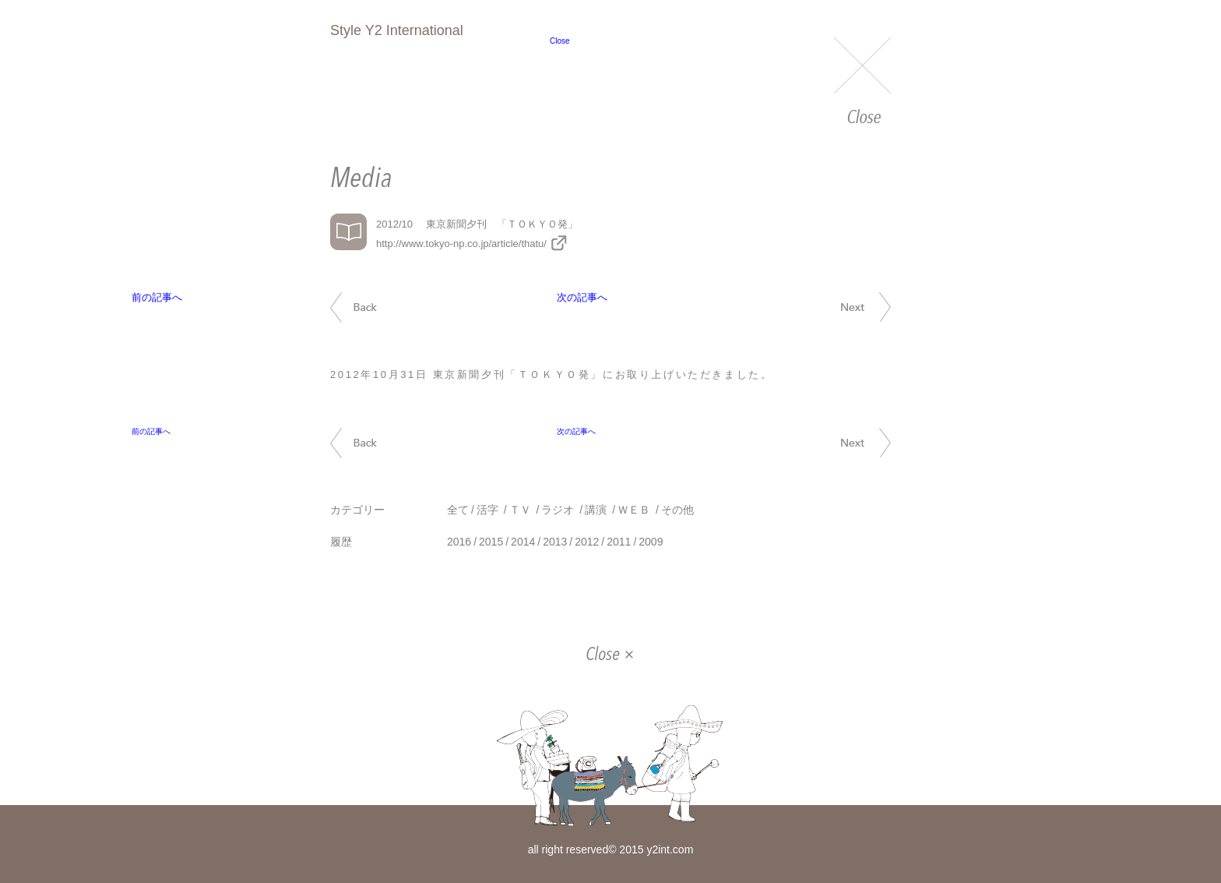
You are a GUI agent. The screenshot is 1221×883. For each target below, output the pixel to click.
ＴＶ (520, 509)
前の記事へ (371, 307)
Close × (610, 655)
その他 (677, 509)
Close (862, 82)
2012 (587, 541)
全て (458, 509)
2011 (619, 541)
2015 (491, 541)
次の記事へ (848, 307)
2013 (555, 541)
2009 (651, 541)
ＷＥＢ (634, 509)
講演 (596, 509)
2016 (459, 541)
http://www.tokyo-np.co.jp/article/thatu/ (461, 243)
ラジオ (557, 509)
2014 (523, 541)
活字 (487, 509)
